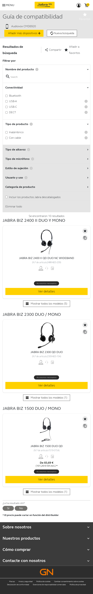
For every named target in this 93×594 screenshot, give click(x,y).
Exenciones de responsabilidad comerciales (49, 585)
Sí (8, 508)
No (21, 508)
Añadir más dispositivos (24, 33)
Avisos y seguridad (26, 581)
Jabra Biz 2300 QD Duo (46, 352)
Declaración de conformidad (18, 585)
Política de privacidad (78, 585)
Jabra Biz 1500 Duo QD (46, 446)
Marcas (12, 581)
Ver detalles (46, 291)
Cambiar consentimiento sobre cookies (69, 581)
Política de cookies (43, 581)
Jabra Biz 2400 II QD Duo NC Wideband (46, 258)
